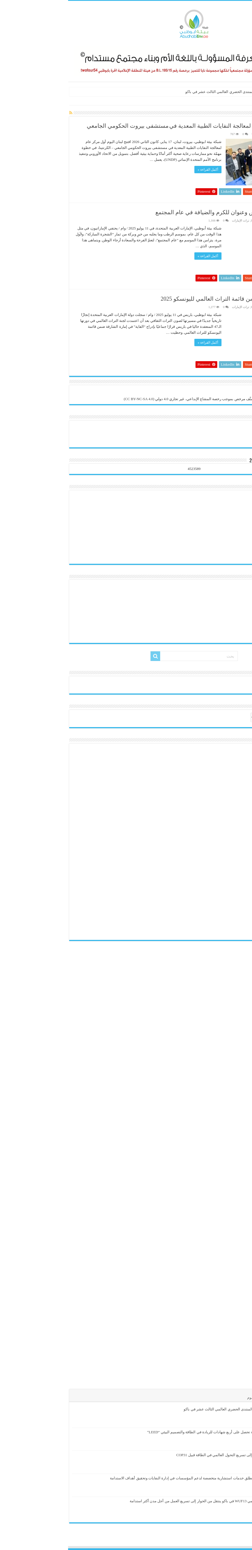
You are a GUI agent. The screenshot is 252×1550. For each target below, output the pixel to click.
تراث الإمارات (172, 220)
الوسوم (185, 1397)
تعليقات (204, 1397)
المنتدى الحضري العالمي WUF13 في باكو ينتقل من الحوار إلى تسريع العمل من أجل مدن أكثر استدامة (139, 1501)
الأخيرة (241, 1397)
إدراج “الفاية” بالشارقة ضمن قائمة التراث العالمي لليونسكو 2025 (169, 299)
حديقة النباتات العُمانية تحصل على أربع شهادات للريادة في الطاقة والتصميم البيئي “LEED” (148, 1432)
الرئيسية (242, 101)
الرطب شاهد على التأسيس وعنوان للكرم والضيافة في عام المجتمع (166, 212)
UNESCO (189, 134)
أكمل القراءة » (140, 170)
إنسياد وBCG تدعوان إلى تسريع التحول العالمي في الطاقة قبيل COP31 (162, 1455)
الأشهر (223, 1397)
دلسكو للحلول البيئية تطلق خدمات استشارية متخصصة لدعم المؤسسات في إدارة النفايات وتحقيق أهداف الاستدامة (129, 1478)
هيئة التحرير (234, 134)
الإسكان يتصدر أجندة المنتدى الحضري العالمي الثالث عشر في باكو (167, 92)
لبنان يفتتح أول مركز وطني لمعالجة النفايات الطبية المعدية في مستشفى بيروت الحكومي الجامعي (132, 126)
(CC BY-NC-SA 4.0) (71, 399)
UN (210, 101)
